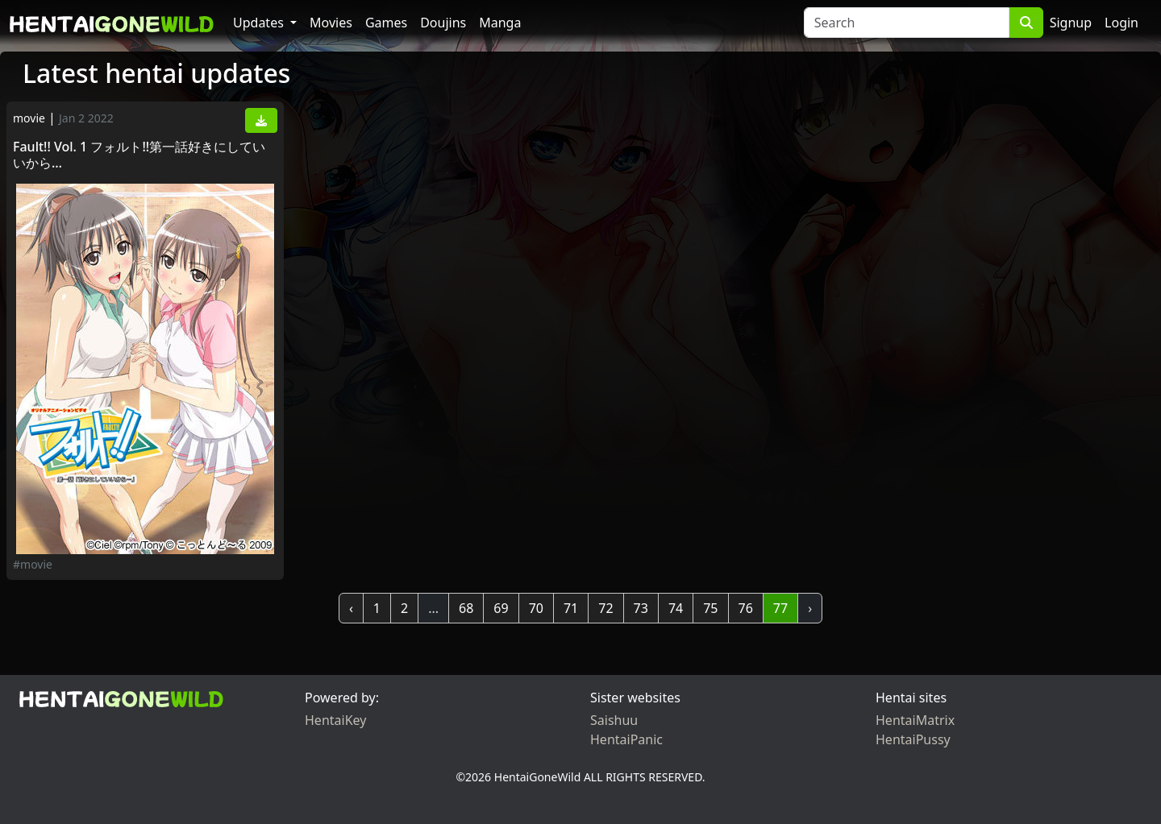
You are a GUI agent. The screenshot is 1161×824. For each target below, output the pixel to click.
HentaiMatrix (915, 720)
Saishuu (614, 720)
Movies (331, 22)
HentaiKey (335, 720)
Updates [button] (260, 22)
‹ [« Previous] (351, 608)
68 (466, 608)
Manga (500, 22)
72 (605, 608)
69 (500, 608)
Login (1121, 22)
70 (536, 608)
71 (571, 608)
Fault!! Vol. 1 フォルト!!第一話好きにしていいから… (139, 154)
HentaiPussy (913, 739)
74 (675, 608)
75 (710, 608)
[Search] (906, 22)
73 (641, 608)
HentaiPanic (626, 739)
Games (386, 22)
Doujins (443, 22)
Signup (1071, 22)
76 (746, 608)
